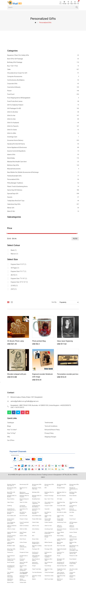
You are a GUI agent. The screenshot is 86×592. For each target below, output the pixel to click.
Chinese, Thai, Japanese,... (36, 503)
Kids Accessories (73, 536)
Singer (34, 565)
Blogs (9, 426)
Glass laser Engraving (65, 341)
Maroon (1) (14, 253)
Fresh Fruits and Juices (43, 101)
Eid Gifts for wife (61, 512)
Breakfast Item (36, 499)
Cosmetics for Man (24, 509)
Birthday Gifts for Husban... (24, 496)
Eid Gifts (72, 512)
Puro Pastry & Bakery (36, 560)
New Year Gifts (61, 545)
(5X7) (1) (14, 289)
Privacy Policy (49, 433)
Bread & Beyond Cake (24, 499)
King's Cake (35, 539)
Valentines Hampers (10, 580)
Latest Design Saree (73, 539)
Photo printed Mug (39, 341)
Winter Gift (43, 208)
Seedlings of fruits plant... (73, 563)
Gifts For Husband (43, 122)
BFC (46, 487)
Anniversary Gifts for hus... (11, 488)
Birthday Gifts (35, 492)
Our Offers (10, 440)
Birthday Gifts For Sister (49, 493)
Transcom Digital (72, 573)
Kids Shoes (23, 539)
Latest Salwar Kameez (10, 543)
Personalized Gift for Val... (73, 553)
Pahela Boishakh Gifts (43, 176)
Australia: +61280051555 (40, 405)
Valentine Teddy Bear (36, 576)
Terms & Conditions (51, 426)
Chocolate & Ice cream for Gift (43, 73)
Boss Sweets (73, 495)
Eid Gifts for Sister (48, 513)
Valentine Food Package (24, 576)
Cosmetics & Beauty (43, 87)
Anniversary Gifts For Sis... (49, 485)
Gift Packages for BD (43, 108)
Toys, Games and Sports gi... (61, 573)
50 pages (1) (15, 268)
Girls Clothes (35, 529)
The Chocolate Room (74, 570)
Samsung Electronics (35, 563)
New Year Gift (48, 545)
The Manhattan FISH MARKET (24, 573)
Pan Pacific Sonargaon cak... (74, 549)
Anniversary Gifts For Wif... (61, 485)
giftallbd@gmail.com (32, 401)
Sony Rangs (48, 565)
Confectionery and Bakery (43, 80)
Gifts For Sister (43, 130)
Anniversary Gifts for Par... (74, 485)
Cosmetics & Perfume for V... (11, 509)
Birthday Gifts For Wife (61, 493)
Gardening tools (61, 522)
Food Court (43, 94)
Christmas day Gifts (73, 503)
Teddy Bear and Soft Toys (43, 200)
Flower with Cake (36, 519)
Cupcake (47, 509)
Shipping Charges (50, 436)
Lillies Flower (23, 542)
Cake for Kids (23, 502)
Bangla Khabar (61, 487)
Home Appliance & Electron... (49, 533)
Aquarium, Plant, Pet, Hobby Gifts (43, 55)
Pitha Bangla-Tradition (48, 556)
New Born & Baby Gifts (36, 546)
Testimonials (49, 422)
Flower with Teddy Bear (60, 519)
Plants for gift (73, 555)
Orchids (22, 549)
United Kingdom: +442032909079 (60, 405)
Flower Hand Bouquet (10, 519)
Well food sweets (60, 580)
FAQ (8, 436)
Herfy (33, 532)
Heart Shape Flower (23, 533)
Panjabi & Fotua (24, 552)
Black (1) (13, 250)
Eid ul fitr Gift (23, 515)
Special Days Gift (43, 193)
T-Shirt (9, 569)
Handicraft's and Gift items (43, 144)
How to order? (12, 429)
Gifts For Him (43, 119)
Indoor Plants (73, 532)
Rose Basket (73, 559)
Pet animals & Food (23, 556)
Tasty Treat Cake (36, 569)
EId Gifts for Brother (10, 513)
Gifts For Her (43, 115)
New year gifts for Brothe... (11, 549)
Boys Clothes (10, 499)
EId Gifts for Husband (23, 513)
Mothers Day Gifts (43, 165)
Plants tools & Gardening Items (43, 186)
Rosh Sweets (10, 562)
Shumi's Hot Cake (23, 566)
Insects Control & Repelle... (11, 536)
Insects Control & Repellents (43, 151)
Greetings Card (43, 137)
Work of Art (43, 211)
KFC (33, 535)
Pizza (58, 555)
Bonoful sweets (61, 495)
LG (45, 539)
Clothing (9, 505)
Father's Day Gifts (48, 516)
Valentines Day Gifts (43, 204)
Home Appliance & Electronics (43, 147)
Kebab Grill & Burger (48, 536)
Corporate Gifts (43, 83)
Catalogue (10, 422)
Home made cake (60, 533)
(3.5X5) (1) (14, 285)
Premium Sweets (22, 560)
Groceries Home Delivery (43, 140)
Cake (43, 69)
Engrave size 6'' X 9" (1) (18, 264)
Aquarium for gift (23, 488)
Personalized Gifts (43, 179)
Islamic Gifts (43, 154)
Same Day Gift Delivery (43, 190)
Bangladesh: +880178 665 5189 (21, 405)
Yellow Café (23, 582)
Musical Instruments (43, 169)
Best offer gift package (43, 59)
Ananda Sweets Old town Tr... (11, 485)
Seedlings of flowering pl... (61, 563)
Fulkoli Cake (35, 522)
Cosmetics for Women (36, 509)
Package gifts (48, 549)
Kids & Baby (43, 158)
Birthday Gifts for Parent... (36, 496)
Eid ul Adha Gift (11, 515)
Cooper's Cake (49, 505)
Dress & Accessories (73, 509)
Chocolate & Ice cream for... (49, 503)
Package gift (35, 549)
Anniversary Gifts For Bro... (36, 485)
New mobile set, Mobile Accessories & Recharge (43, 172)
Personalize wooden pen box (67, 374)
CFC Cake (59, 499)
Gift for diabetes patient (43, 105)
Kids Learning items (11, 539)
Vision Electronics (23, 580)
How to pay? (11, 433)
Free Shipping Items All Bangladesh (43, 98)
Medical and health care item (43, 161)
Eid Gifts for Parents (35, 513)
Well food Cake (49, 579)
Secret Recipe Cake (48, 563)
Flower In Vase (24, 519)
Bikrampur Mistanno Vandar (24, 493)
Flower (43, 91)
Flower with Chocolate (48, 519)
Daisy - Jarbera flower (61, 509)
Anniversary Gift (24, 484)
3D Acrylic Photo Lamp (15, 341)
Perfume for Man (48, 553)
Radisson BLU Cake (48, 560)
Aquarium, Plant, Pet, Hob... (36, 488)
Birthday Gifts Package (43, 62)
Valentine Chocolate (10, 576)
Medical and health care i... (36, 543)
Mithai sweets (48, 542)
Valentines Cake (49, 575)
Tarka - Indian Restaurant (23, 570)
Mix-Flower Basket (60, 543)
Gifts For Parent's (43, 126)
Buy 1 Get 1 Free (43, 66)
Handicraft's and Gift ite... (11, 533)
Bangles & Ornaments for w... (74, 489)
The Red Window (36, 572)
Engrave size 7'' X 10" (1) (19, 278)
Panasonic (10, 552)
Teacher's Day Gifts (48, 570)
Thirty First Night (49, 572)
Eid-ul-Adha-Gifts (36, 515)
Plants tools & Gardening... (11, 560)
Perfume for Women (60, 553)
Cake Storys (10, 502)
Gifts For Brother (43, 112)
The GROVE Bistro (10, 573)
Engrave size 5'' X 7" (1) (18, 271)
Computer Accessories (43, 76)
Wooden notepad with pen (16, 374)
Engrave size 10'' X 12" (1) (19, 282)
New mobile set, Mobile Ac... (74, 546)
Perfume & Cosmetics (35, 553)
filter (75, 238)
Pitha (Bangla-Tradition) (43, 183)
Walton (34, 579)
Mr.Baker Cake (11, 545)
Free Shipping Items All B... (11, 523)
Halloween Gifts (74, 529)
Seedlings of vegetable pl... (11, 566)
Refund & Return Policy (52, 429)
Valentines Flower (72, 576)
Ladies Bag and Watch (61, 539)
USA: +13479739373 (17, 407)
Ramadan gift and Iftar (60, 560)
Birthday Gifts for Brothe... (11, 496)
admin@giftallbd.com (18, 401)
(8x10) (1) (14, 275)
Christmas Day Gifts (61, 503)
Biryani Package (49, 495)
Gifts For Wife (43, 133)
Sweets (43, 197)
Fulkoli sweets (48, 522)
